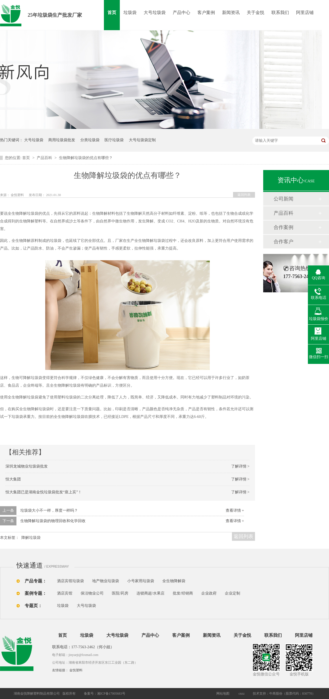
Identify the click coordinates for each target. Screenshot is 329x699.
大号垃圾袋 (155, 12)
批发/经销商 (183, 593)
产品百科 (45, 158)
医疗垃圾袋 (114, 140)
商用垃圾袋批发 (61, 140)
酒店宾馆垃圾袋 (70, 581)
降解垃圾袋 (31, 538)
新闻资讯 (231, 12)
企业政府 (209, 593)
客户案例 (206, 12)
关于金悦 (255, 12)
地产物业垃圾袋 (105, 581)
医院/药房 (120, 593)
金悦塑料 (76, 670)
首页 (111, 12)
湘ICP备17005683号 (111, 693)
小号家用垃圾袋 (140, 581)
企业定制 (232, 593)
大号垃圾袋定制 (142, 140)
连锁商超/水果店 (150, 593)
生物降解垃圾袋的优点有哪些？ (86, 158)
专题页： (33, 605)
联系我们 (280, 12)
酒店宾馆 (64, 593)
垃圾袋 (130, 12)
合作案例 (283, 227)
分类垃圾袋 (90, 140)
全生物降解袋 (173, 581)
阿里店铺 (305, 12)
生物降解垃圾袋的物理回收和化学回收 (53, 521)
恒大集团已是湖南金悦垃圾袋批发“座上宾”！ (43, 492)
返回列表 (244, 195)
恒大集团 (13, 479)
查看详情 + (235, 510)
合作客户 (283, 241)
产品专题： (36, 581)
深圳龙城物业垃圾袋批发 (26, 466)
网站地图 (222, 693)
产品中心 (181, 12)
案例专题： (36, 593)
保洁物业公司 (92, 593)
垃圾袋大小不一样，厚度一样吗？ (49, 510)
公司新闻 (283, 199)
